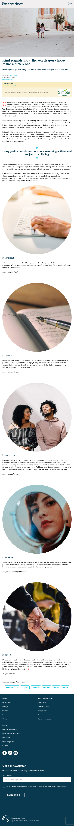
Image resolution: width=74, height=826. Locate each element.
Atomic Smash (20, 818)
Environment (6, 703)
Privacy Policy (63, 786)
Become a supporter (9, 729)
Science (5, 711)
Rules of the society (45, 719)
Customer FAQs (43, 707)
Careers (5, 746)
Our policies (42, 711)
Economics (6, 715)
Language (36, 687)
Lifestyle (5, 707)
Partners (46, 687)
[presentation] (20, 805)
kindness (25, 687)
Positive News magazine (11, 734)
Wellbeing (11, 80)
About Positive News (45, 699)
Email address (7, 775)
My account (6, 738)
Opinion (5, 719)
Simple (56, 687)
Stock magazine (8, 742)
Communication (12, 687)
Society (4, 80)
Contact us (42, 703)
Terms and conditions (45, 715)
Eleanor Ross (13, 75)
